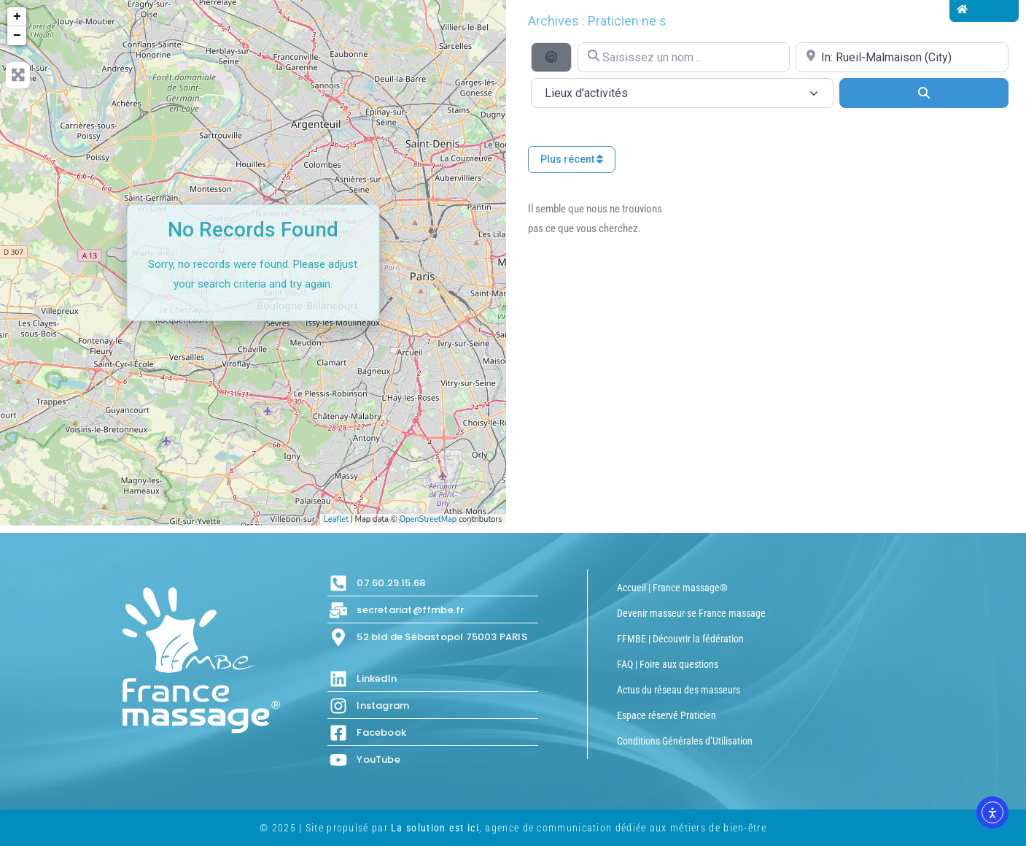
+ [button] (17, 17)
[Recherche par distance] (551, 57)
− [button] (17, 36)
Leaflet (336, 519)
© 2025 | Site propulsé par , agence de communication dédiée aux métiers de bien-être (513, 828)
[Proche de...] (902, 57)
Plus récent (571, 159)
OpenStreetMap (428, 519)
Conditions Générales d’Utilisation (685, 741)
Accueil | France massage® (672, 587)
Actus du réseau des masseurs (678, 690)
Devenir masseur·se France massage (691, 613)
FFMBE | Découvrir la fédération (680, 639)
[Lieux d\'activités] (682, 93)
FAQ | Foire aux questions (667, 664)
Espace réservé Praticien (666, 715)
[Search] (923, 92)
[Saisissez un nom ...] (684, 57)
